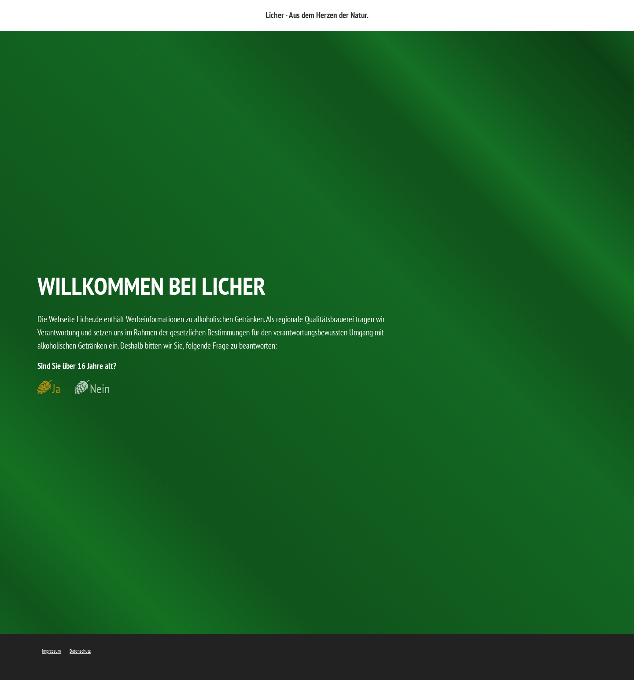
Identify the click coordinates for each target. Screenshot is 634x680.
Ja (56, 389)
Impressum (51, 651)
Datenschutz (80, 651)
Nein (100, 389)
